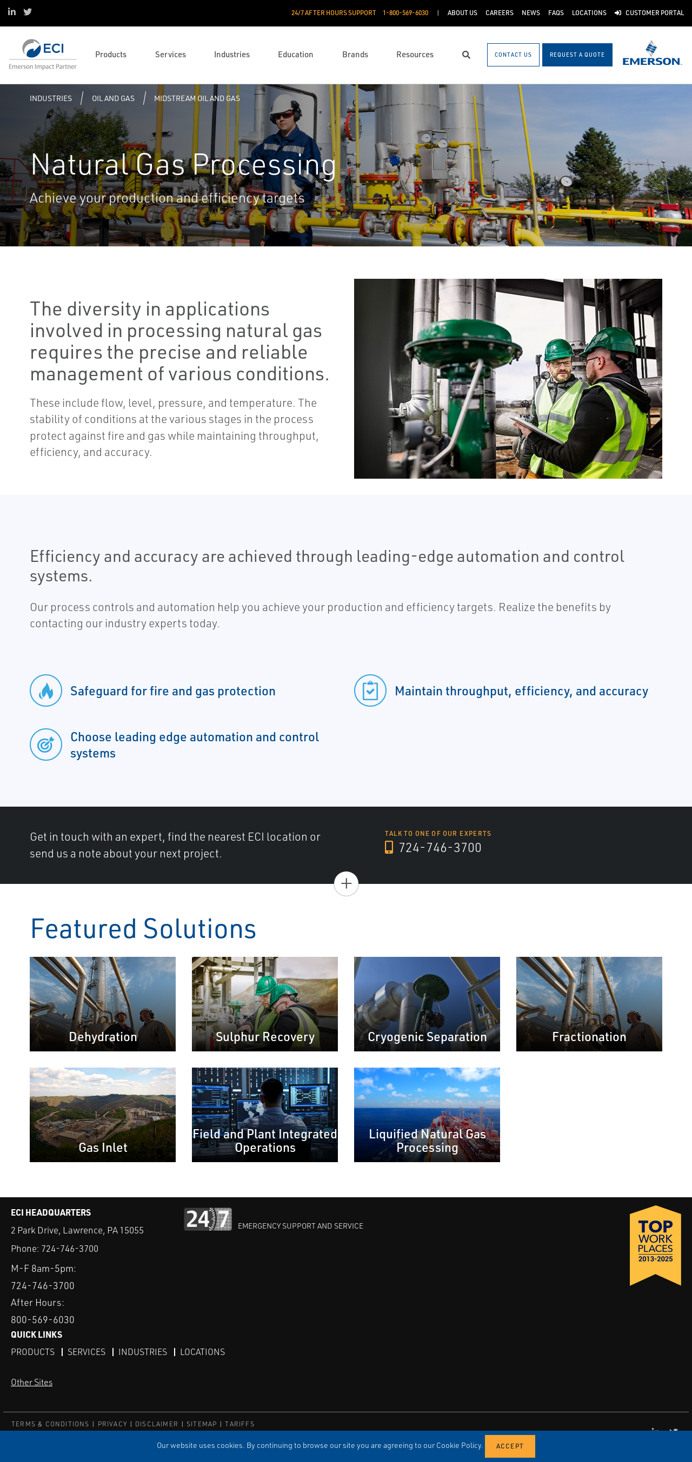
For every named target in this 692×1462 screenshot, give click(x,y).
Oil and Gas (113, 98)
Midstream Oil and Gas (197, 98)
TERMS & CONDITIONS (50, 1424)
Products (33, 1351)
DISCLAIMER (156, 1424)
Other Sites (31, 1382)
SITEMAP (202, 1424)
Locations (202, 1351)
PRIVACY (112, 1424)
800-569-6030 (43, 1319)
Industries (51, 98)
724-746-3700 (433, 847)
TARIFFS (239, 1424)
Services (86, 1351)
